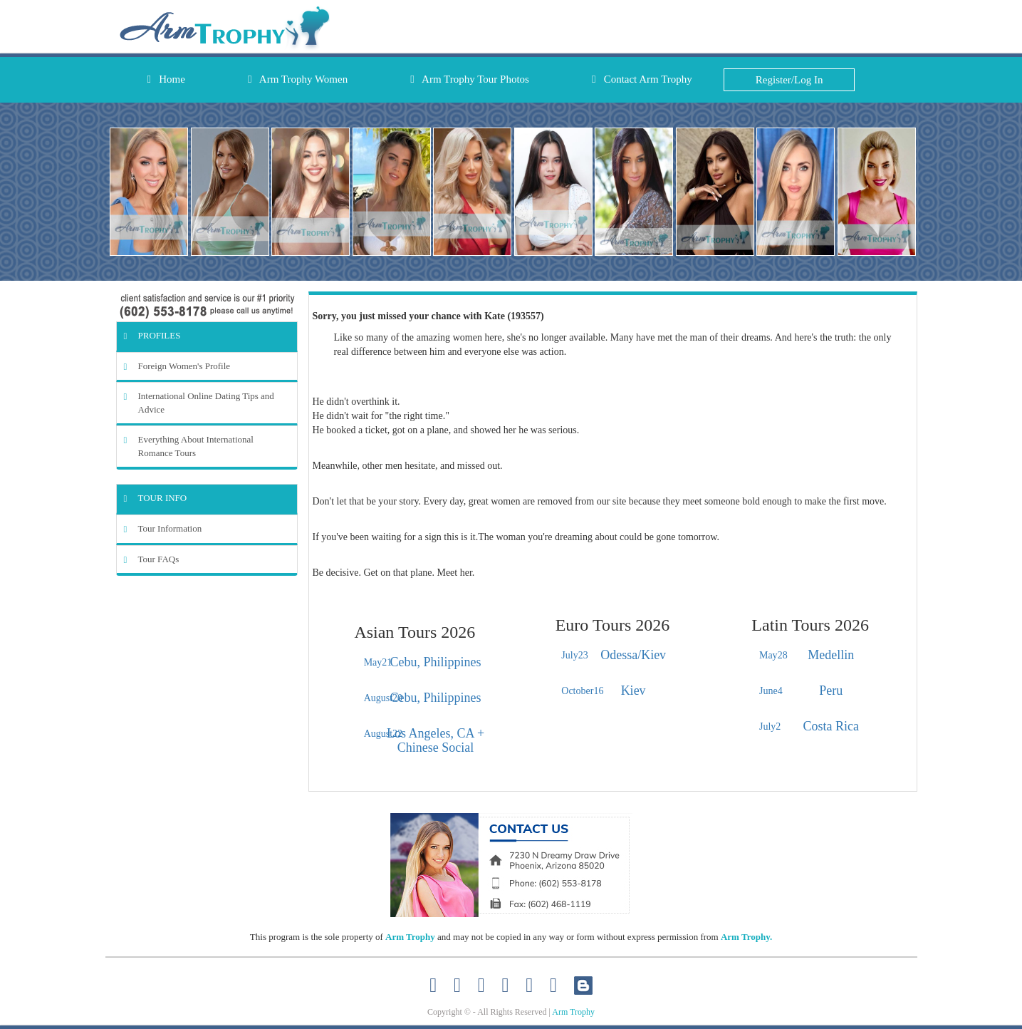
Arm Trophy (410, 936)
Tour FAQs (151, 559)
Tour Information (163, 528)
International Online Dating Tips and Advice (199, 403)
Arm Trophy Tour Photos (469, 79)
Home (166, 79)
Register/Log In (789, 80)
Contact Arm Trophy (642, 79)
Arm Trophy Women (298, 79)
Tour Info (155, 497)
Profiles (152, 335)
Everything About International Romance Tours (189, 446)
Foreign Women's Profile (177, 366)
